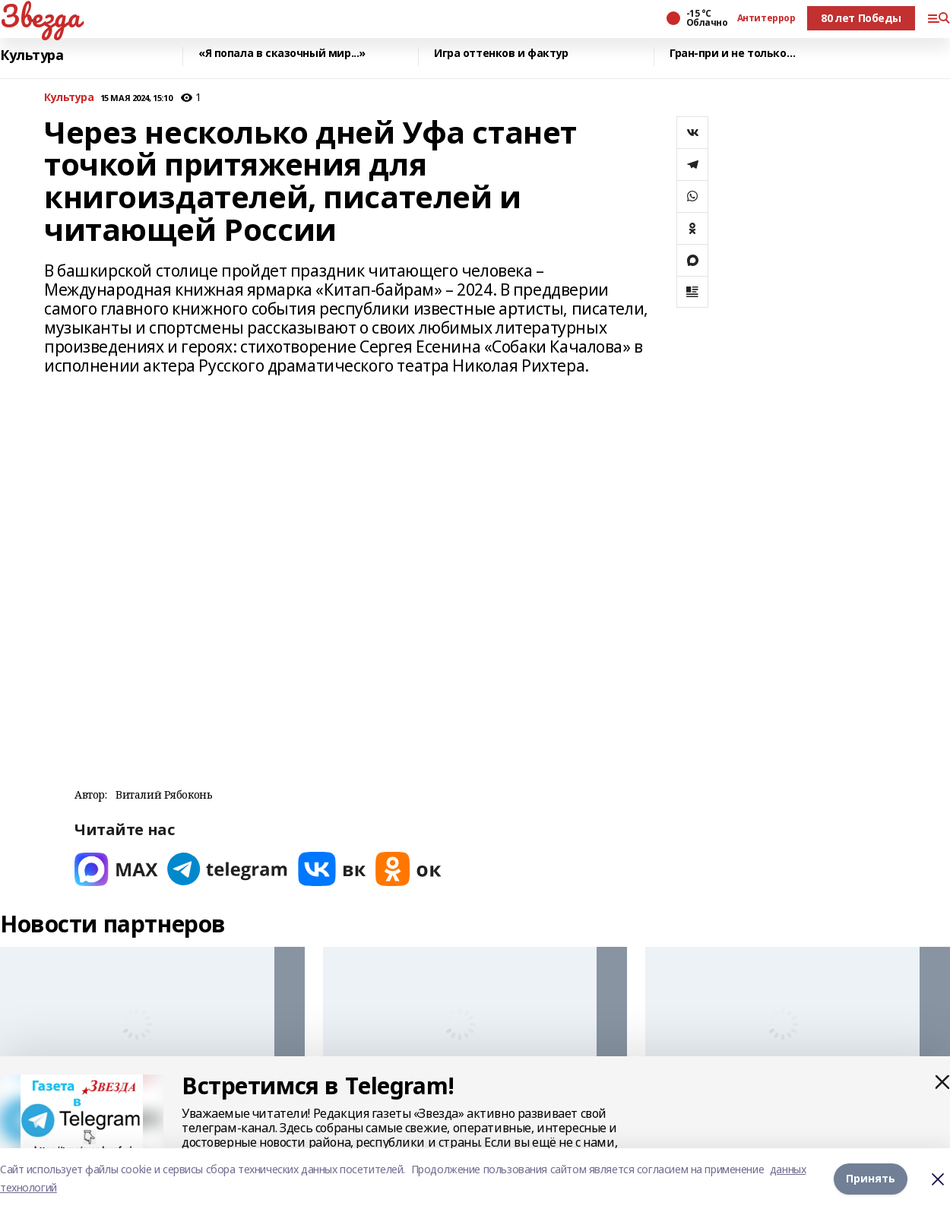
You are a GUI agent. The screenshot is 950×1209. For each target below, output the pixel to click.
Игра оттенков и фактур (501, 53)
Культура (32, 55)
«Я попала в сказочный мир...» (282, 53)
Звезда (40, 16)
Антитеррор (766, 18)
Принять (870, 1178)
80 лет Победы (861, 18)
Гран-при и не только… (732, 53)
